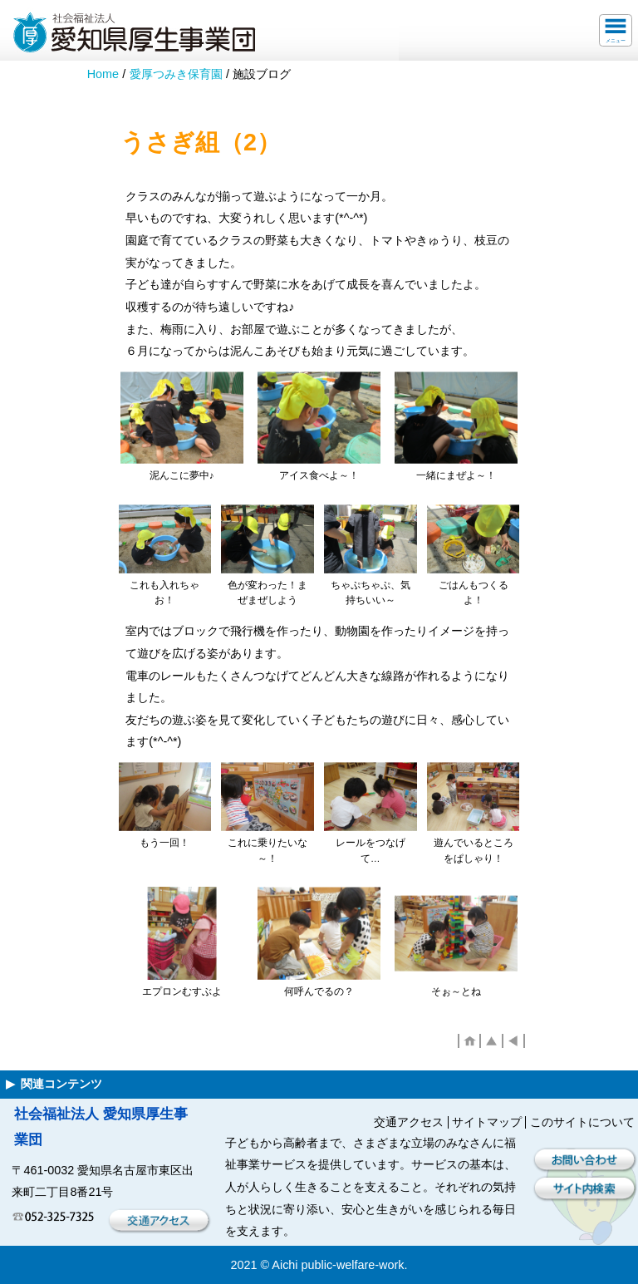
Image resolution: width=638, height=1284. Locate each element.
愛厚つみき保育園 (176, 74)
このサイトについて (582, 1122)
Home (103, 74)
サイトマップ (487, 1122)
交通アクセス (409, 1122)
